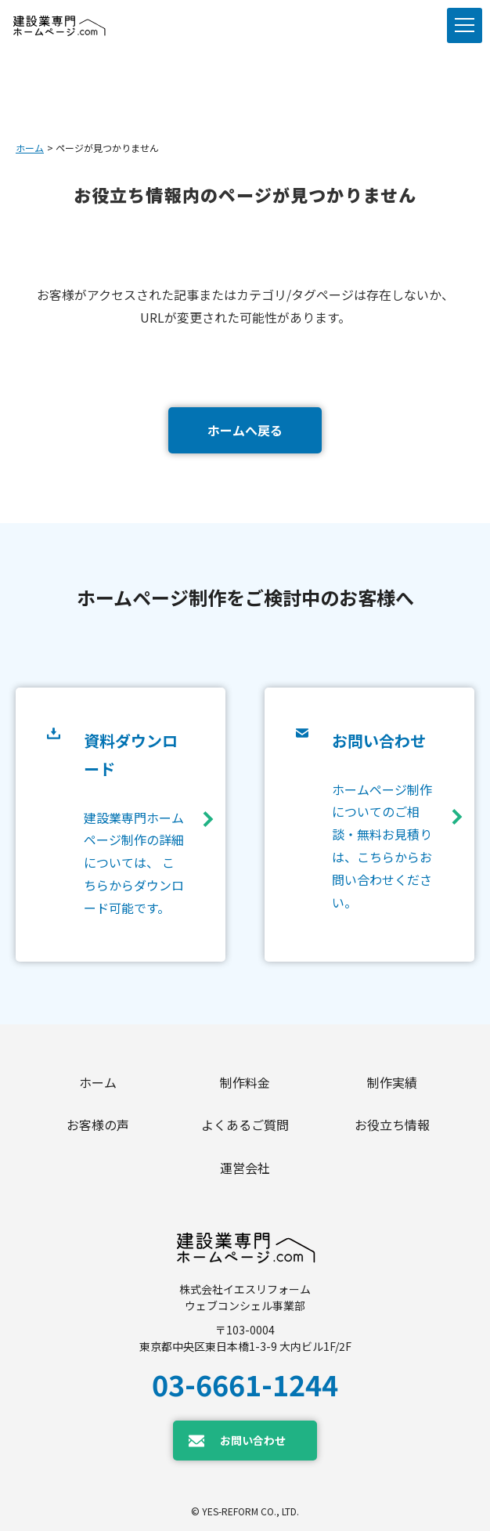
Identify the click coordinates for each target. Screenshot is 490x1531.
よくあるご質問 (245, 1124)
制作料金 (245, 1082)
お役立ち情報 (392, 1124)
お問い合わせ (253, 1440)
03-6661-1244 (245, 1383)
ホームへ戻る (245, 430)
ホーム (30, 147)
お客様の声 (98, 1124)
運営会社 (245, 1167)
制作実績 (392, 1082)
